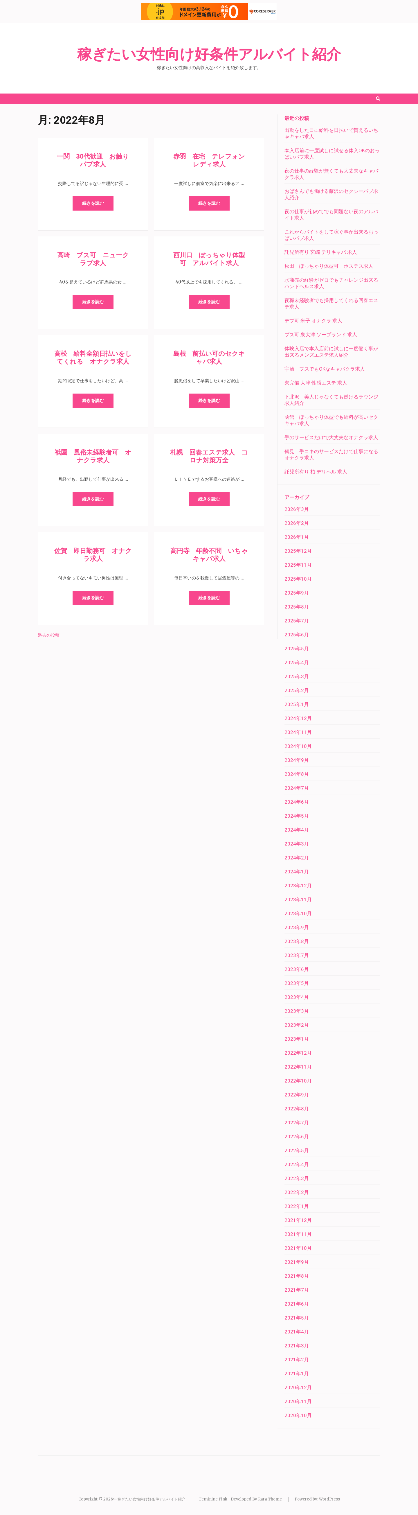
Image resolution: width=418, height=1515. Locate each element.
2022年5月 (296, 1150)
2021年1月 (296, 1373)
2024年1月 (296, 872)
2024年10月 (298, 746)
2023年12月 (298, 885)
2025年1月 (296, 704)
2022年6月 (296, 1136)
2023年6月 (296, 969)
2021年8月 (296, 1276)
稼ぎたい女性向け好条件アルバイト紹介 (209, 54)
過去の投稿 (49, 635)
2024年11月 (298, 732)
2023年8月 (296, 941)
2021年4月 (296, 1332)
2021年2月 (296, 1360)
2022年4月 (296, 1164)
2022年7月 (296, 1123)
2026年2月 (296, 523)
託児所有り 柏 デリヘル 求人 (315, 472)
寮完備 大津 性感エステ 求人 (315, 383)
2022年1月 (296, 1206)
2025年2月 (296, 690)
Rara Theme (270, 1499)
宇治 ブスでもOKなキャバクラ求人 (324, 369)
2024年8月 (296, 774)
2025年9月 (296, 593)
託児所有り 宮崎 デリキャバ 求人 (320, 252)
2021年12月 (298, 1220)
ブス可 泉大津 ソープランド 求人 (320, 335)
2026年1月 (296, 537)
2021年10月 (298, 1248)
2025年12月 (298, 551)
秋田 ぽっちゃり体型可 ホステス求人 (328, 266)
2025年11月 (298, 565)
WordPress (329, 1499)
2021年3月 (296, 1346)
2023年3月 (296, 1011)
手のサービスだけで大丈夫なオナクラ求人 (331, 437)
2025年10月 (298, 579)
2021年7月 (296, 1290)
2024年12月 (298, 718)
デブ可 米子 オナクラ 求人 (313, 321)
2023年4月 (296, 997)
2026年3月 (296, 509)
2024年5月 (296, 816)
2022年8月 (296, 1109)
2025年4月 (296, 662)
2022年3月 (296, 1178)
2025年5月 (296, 648)
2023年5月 (296, 983)
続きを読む (93, 203)
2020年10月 (298, 1415)
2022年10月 (298, 1081)
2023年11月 (298, 899)
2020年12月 (298, 1387)
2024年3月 (296, 844)
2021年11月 (298, 1234)
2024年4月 (296, 830)
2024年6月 (296, 802)
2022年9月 (296, 1095)
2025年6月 (296, 635)
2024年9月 (296, 760)
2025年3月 (296, 676)
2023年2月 (296, 1025)
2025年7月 (296, 621)
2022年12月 (298, 1053)
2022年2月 (296, 1192)
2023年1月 (296, 1039)
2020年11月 (298, 1401)
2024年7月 (296, 788)
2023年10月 (298, 913)
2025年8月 (296, 607)
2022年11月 (298, 1067)
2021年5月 (296, 1318)
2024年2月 (296, 858)
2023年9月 (296, 927)
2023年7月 (296, 955)
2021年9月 (296, 1262)
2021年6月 (296, 1304)
